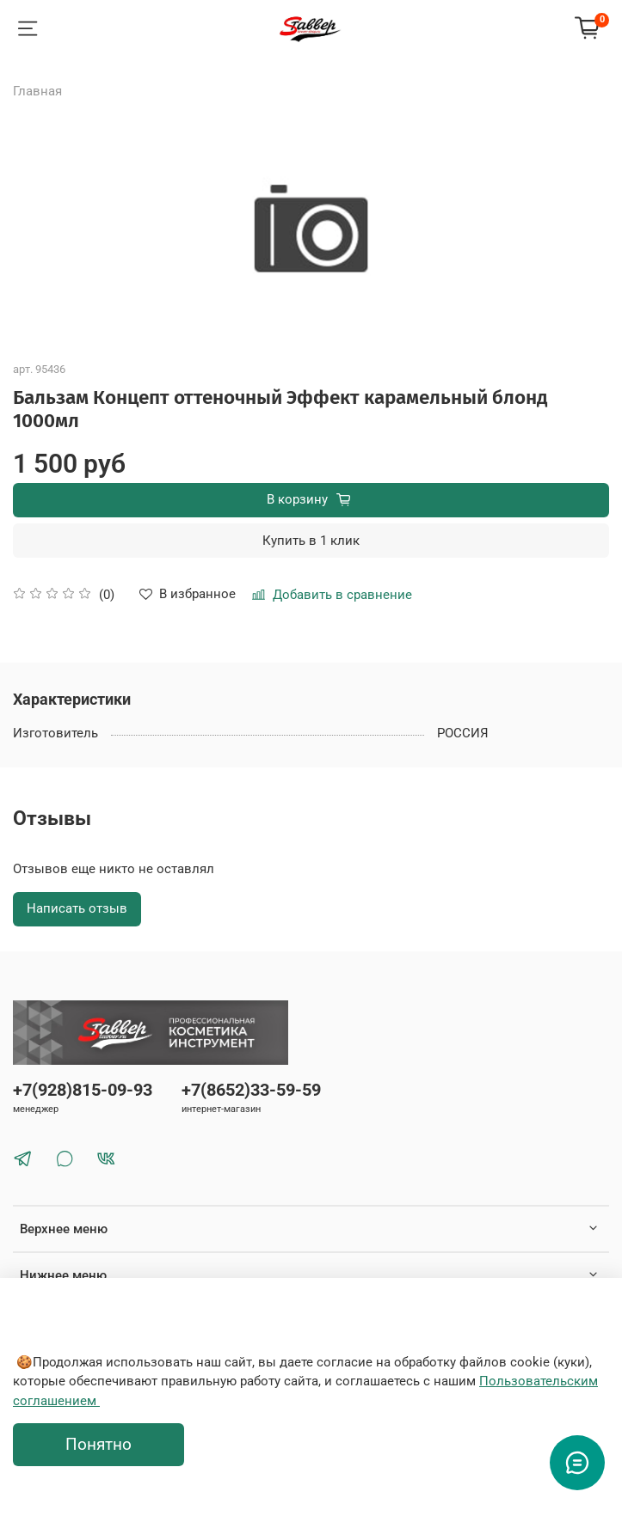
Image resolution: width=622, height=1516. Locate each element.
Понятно (98, 1444)
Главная (37, 91)
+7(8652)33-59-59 (251, 1090)
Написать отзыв (77, 908)
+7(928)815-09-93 (82, 1090)
